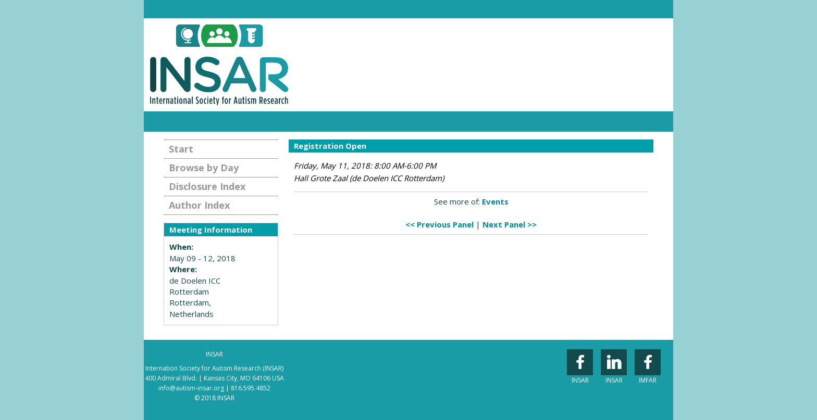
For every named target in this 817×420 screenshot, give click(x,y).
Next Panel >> (509, 224)
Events (495, 201)
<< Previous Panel (439, 224)
